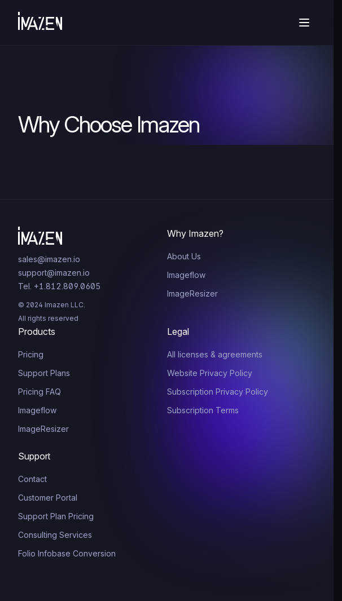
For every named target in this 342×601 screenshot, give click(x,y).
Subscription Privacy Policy (217, 391)
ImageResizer (192, 293)
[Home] (40, 22)
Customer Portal (47, 497)
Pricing (30, 354)
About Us (184, 256)
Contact (32, 479)
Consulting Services (55, 535)
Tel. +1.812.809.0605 (59, 286)
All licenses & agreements (214, 354)
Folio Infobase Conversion (67, 553)
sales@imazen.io (49, 259)
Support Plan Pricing (56, 516)
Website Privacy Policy (209, 373)
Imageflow (186, 275)
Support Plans (44, 373)
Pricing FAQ (39, 391)
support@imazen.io (54, 272)
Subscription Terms (203, 410)
